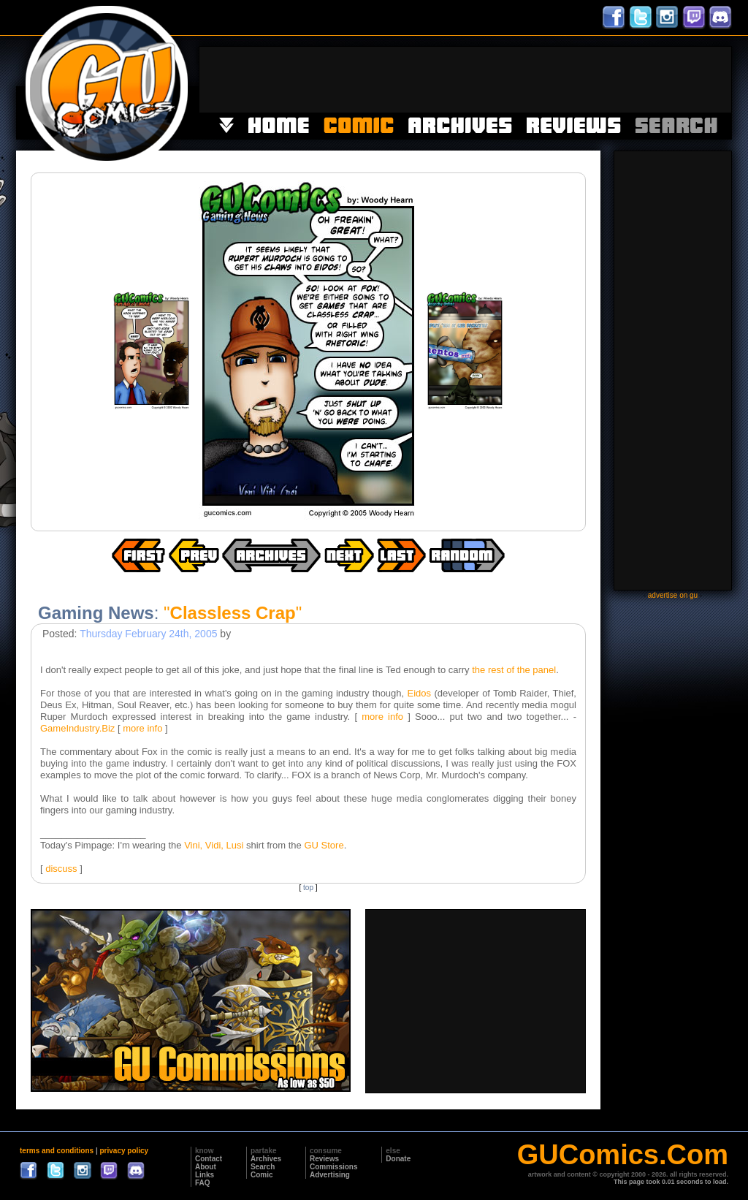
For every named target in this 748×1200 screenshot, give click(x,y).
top (308, 888)
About (205, 1167)
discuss (61, 868)
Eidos (420, 693)
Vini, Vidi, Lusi (213, 845)
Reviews (324, 1159)
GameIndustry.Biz (77, 728)
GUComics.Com (622, 1154)
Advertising (330, 1175)
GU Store (323, 845)
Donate (398, 1159)
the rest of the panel (514, 669)
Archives (266, 1159)
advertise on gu (673, 595)
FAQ (202, 1183)
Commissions (334, 1167)
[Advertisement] (465, 80)
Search (263, 1167)
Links (204, 1175)
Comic (262, 1175)
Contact (208, 1159)
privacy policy (123, 1151)
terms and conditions (57, 1151)
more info (382, 716)
